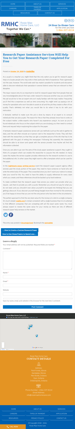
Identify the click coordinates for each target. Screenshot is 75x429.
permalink (49, 223)
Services (62, 4)
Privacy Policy (37, 418)
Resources (25, 13)
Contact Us (50, 13)
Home (12, 4)
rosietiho (30, 71)
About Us (37, 4)
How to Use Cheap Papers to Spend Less (19, 234)
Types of (37, 8)
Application (62, 8)
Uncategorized (27, 223)
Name (6, 273)
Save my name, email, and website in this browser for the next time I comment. (31, 301)
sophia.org (20, 201)
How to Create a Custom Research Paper (19, 230)
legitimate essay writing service (21, 166)
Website (6, 290)
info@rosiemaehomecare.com (39, 395)
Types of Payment (37, 414)
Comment (7, 249)
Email (5, 281)
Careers (12, 8)
